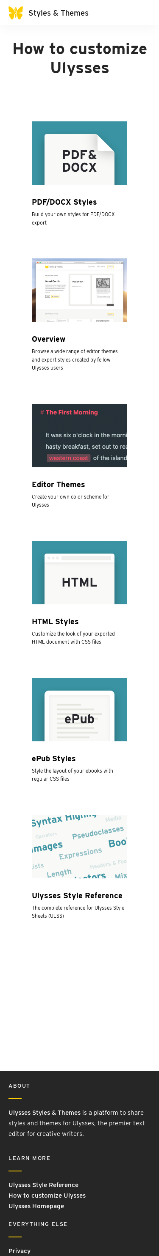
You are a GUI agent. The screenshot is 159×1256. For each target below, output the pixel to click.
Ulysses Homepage (36, 1206)
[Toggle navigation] (142, 12)
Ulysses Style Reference (43, 1185)
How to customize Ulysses (47, 1195)
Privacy (19, 1251)
